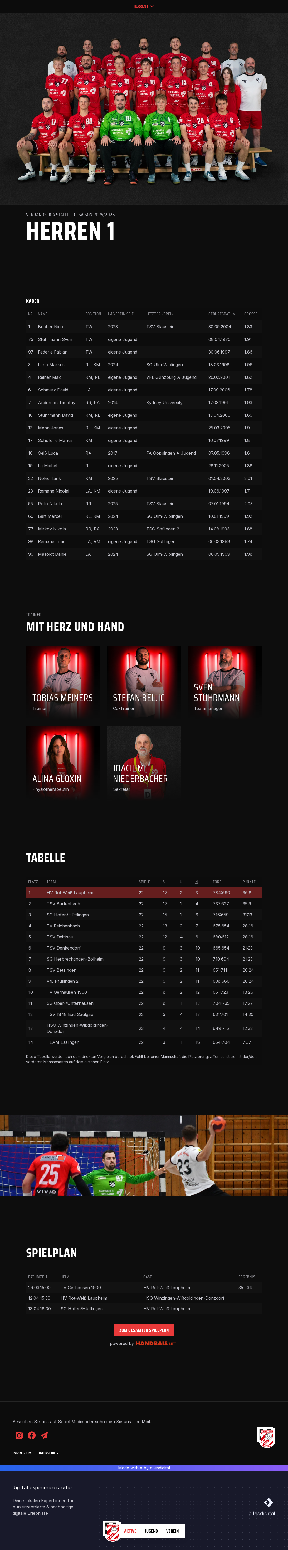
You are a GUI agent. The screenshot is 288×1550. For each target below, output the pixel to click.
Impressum (22, 1453)
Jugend (151, 1531)
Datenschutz (48, 1453)
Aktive (130, 1531)
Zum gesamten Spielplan (144, 1330)
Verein (172, 1531)
